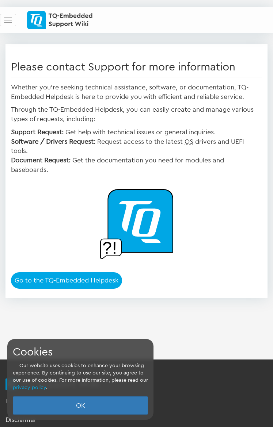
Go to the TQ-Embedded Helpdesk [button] (66, 280)
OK (80, 405)
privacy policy (29, 387)
